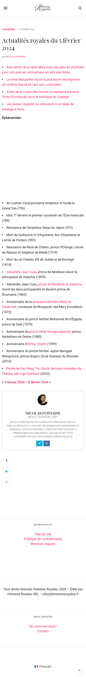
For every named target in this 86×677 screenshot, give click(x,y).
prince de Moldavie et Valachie (60, 284)
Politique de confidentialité (43, 539)
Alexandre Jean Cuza (21, 272)
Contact (43, 631)
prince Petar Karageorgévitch (50, 332)
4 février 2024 (14, 382)
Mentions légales (43, 544)
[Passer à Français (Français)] (43, 666)
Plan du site (43, 534)
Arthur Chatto (36, 344)
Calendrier (8, 29)
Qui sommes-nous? (43, 626)
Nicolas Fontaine (16, 56)
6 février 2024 (38, 382)
